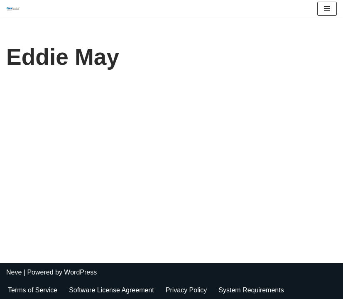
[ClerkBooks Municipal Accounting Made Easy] (15, 8)
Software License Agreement (111, 290)
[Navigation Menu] (327, 9)
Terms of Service (32, 290)
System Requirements (251, 290)
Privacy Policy (186, 290)
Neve (14, 272)
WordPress (80, 272)
